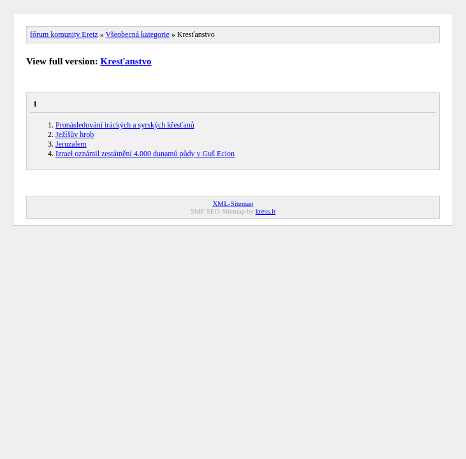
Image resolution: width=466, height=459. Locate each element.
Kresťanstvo (126, 61)
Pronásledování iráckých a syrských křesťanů (124, 124)
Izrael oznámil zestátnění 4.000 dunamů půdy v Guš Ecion (145, 153)
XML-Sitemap (232, 203)
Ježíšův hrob (74, 134)
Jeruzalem (71, 144)
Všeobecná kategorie (137, 34)
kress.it (265, 211)
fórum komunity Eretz (64, 34)
